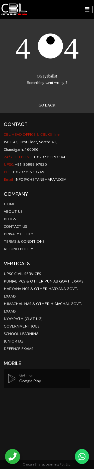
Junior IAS (14, 341)
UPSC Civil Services (22, 273)
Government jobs (22, 326)
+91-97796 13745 (24, 171)
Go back (47, 105)
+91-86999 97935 (25, 164)
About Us (13, 211)
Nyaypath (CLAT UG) (23, 318)
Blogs (10, 218)
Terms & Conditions (24, 241)
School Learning (21, 333)
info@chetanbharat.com (40, 179)
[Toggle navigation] (87, 9)
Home (9, 203)
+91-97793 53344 (34, 156)
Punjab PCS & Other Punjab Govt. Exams (43, 281)
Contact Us (15, 226)
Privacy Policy (18, 233)
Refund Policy (18, 248)
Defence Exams (18, 348)
